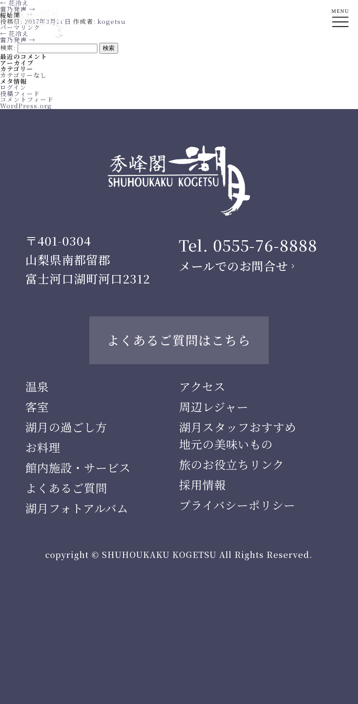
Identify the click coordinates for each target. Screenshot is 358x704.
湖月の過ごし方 (66, 427)
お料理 (42, 447)
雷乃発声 (18, 39)
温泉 (37, 386)
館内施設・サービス (78, 467)
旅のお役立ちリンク (231, 464)
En (340, 52)
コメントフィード (27, 99)
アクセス (202, 386)
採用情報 (202, 484)
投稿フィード (20, 93)
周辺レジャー (213, 406)
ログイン (13, 86)
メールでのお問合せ (233, 265)
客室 (37, 406)
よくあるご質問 (66, 488)
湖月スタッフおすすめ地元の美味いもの (237, 435)
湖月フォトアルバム (77, 508)
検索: (8, 47)
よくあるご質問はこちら (179, 340)
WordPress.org (26, 105)
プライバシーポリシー (237, 505)
